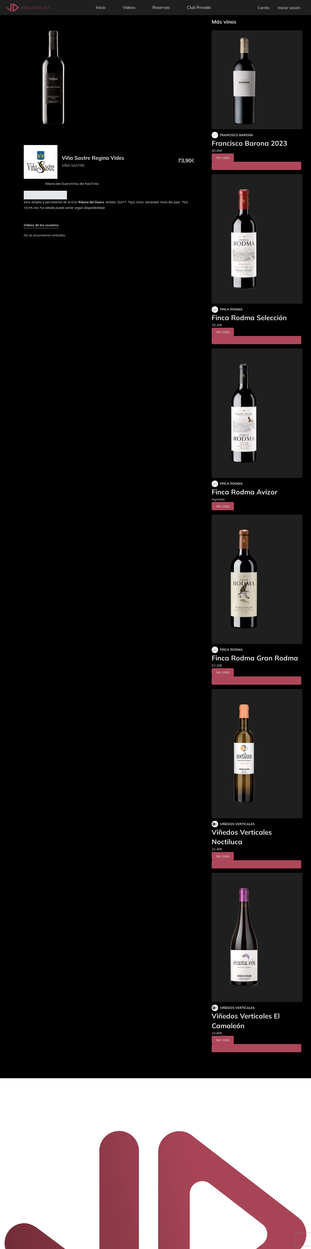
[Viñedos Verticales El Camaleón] (257, 937)
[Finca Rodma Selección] (257, 239)
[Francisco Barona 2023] (257, 79)
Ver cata (223, 157)
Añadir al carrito (45, 195)
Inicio (100, 7)
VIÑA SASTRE (73, 165)
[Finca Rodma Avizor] (257, 413)
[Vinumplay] (28, 7)
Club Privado (199, 7)
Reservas (161, 7)
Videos (129, 7)
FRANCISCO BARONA (236, 135)
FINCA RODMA (231, 309)
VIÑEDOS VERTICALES (237, 824)
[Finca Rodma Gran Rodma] (257, 579)
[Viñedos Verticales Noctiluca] (257, 753)
